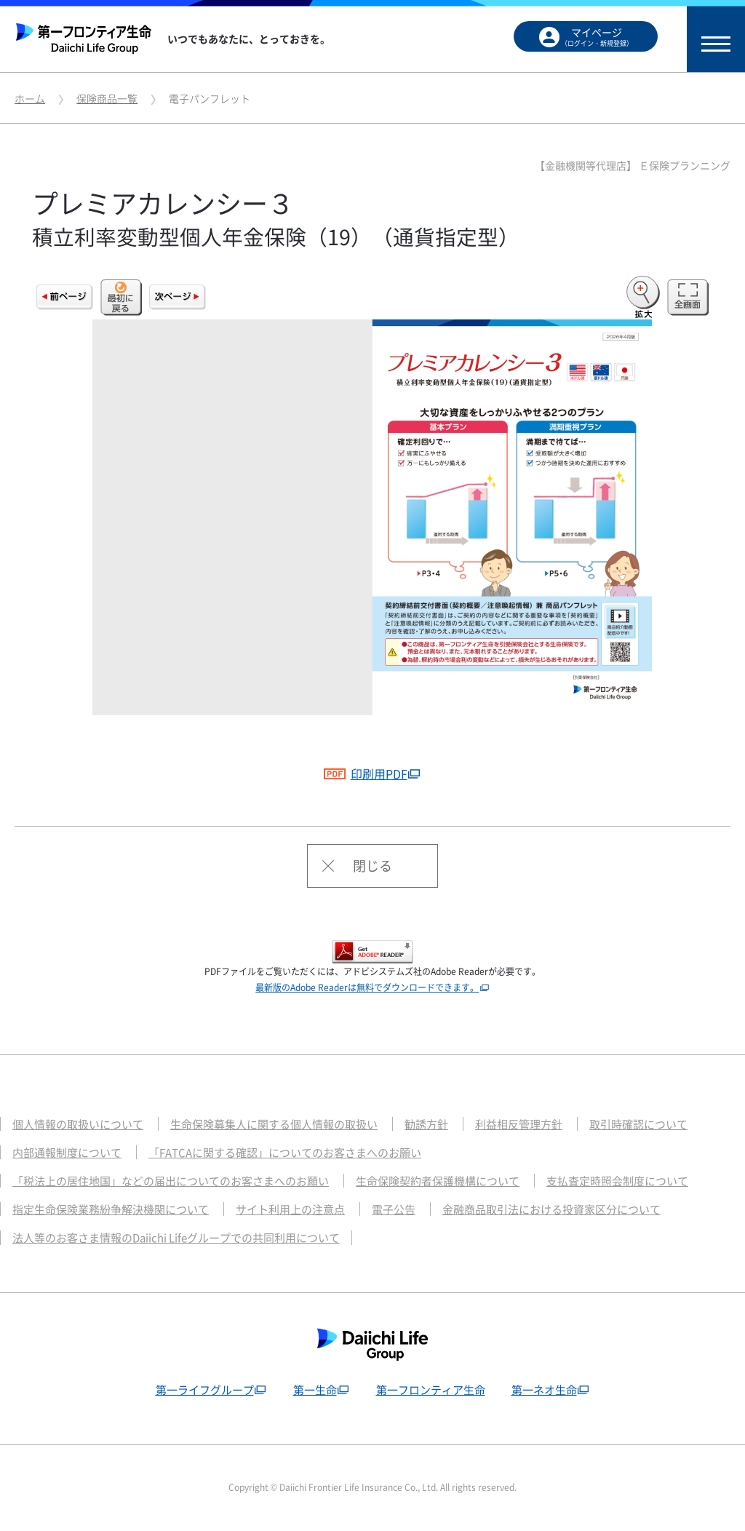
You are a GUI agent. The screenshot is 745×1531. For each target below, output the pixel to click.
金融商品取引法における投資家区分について (551, 1209)
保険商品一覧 (107, 98)
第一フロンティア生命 (430, 1390)
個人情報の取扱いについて (77, 1124)
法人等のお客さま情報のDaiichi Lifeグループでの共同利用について (176, 1238)
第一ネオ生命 (544, 1390)
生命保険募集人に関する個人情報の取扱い (274, 1124)
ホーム (30, 98)
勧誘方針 (426, 1124)
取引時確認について (638, 1124)
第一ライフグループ (205, 1390)
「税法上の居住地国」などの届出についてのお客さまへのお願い (170, 1181)
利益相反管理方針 (518, 1124)
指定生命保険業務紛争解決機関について (110, 1209)
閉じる (372, 865)
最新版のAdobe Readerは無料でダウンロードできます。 (367, 987)
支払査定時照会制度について (617, 1181)
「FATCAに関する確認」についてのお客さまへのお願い (284, 1153)
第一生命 (315, 1390)
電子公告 (393, 1209)
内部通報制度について (66, 1153)
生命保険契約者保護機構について (437, 1181)
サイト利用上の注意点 (290, 1209)
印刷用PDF (365, 773)
